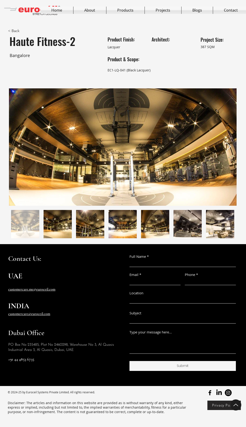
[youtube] (228, 392)
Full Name (137, 256)
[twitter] (219, 392)
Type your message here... (150, 332)
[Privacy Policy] (224, 405)
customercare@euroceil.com (29, 314)
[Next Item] (228, 147)
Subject (135, 313)
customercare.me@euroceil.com (31, 289)
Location (136, 293)
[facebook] (209, 392)
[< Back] (32, 31)
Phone (190, 274)
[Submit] (182, 366)
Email (133, 274)
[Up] (235, 405)
